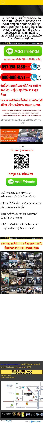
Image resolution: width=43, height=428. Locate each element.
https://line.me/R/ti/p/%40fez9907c (10, 364)
